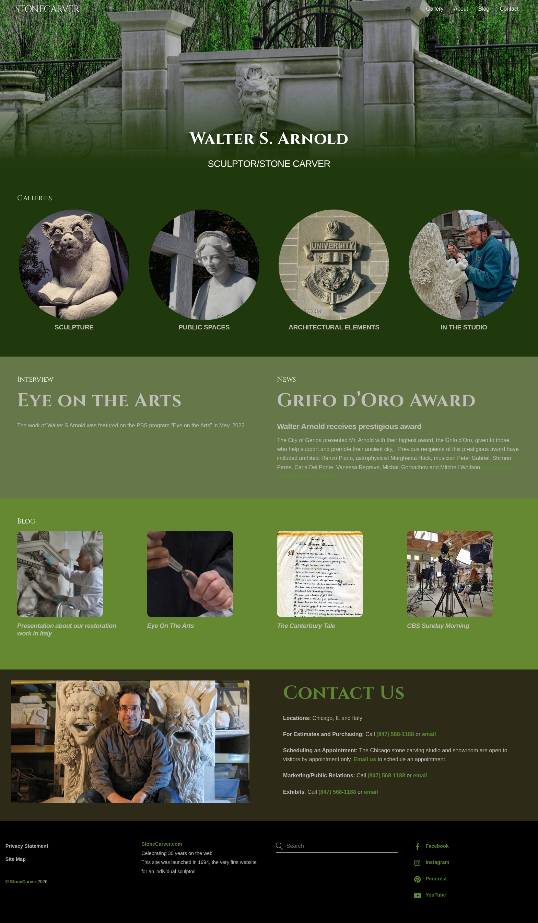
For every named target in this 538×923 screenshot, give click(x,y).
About (461, 9)
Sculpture (74, 327)
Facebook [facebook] (430, 846)
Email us (364, 759)
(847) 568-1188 (395, 734)
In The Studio (464, 327)
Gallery (435, 9)
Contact (509, 9)
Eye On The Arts (170, 625)
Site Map (15, 859)
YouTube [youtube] (428, 895)
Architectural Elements (334, 327)
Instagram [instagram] (430, 862)
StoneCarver (23, 881)
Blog (483, 9)
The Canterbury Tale (306, 625)
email (429, 734)
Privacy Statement (26, 846)
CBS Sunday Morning (438, 625)
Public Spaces (204, 327)
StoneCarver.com (161, 844)
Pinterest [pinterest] (429, 878)
